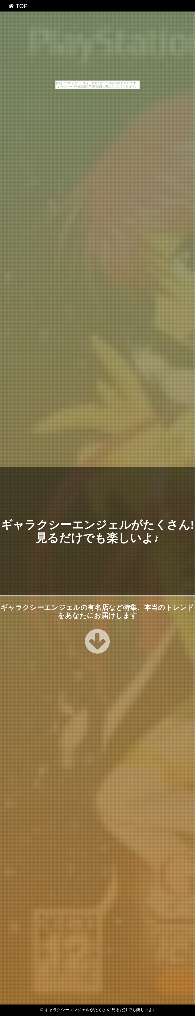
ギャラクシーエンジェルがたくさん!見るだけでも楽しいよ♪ (100, 1009)
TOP (18, 6)
